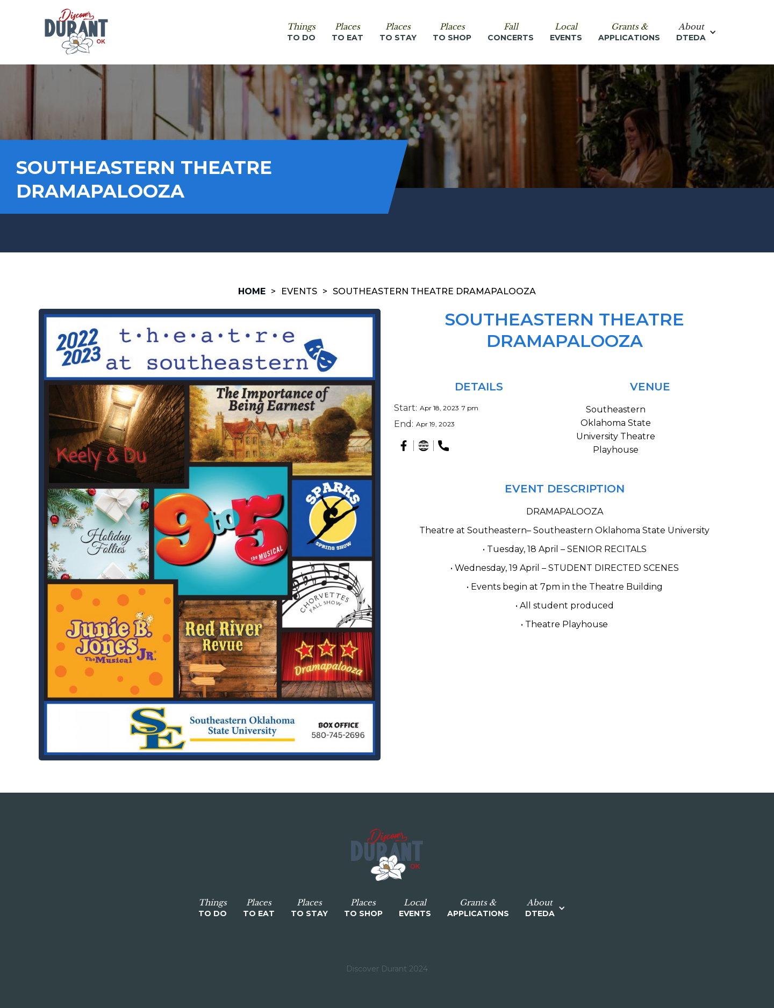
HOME (252, 291)
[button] (701, 32)
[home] (76, 32)
